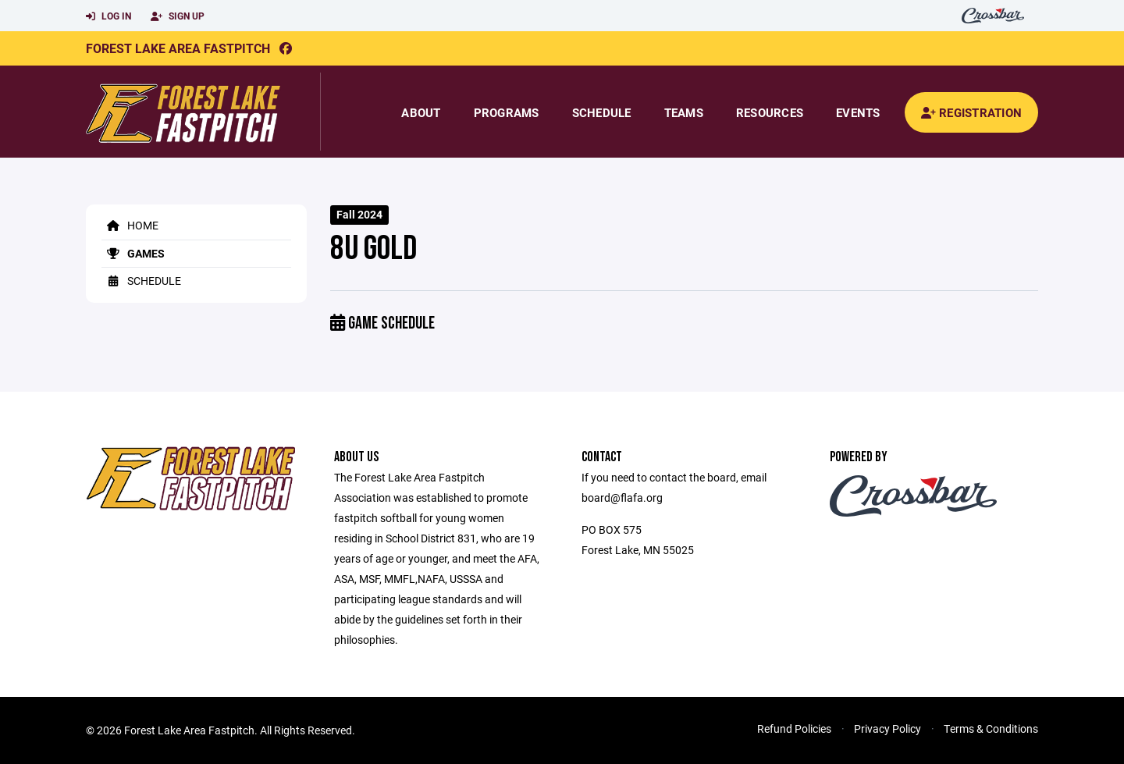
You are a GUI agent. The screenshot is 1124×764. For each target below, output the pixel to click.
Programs (506, 112)
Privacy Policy (887, 728)
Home (129, 225)
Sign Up (178, 16)
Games (133, 253)
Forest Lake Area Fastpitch (178, 48)
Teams (683, 112)
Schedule (601, 112)
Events (858, 112)
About (420, 112)
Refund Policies (794, 728)
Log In (108, 16)
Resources (769, 112)
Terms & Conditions (991, 728)
